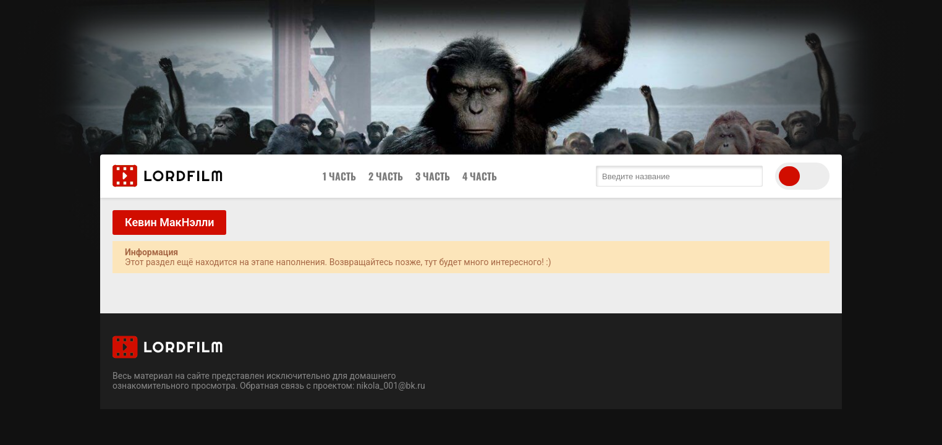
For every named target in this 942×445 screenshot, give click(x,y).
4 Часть (479, 176)
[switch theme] (802, 176)
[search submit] (750, 176)
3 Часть (432, 176)
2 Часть (385, 176)
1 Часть (339, 176)
